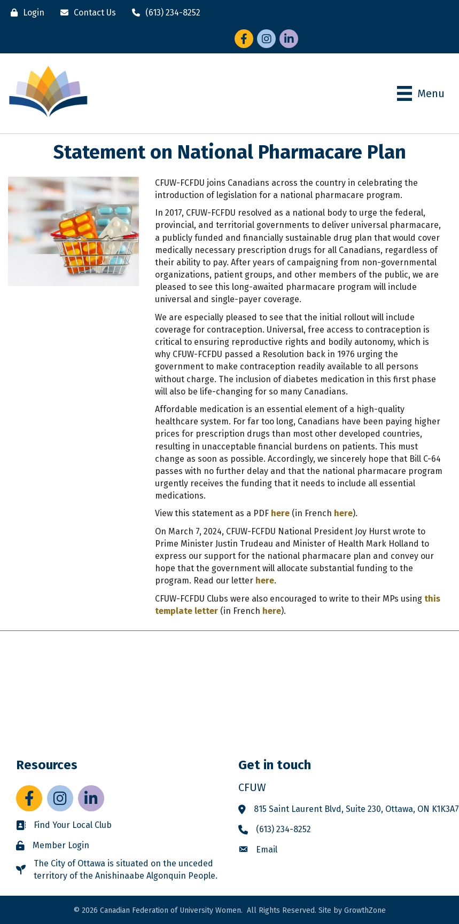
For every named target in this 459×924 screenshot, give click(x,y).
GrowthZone (365, 910)
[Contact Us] (85, 12)
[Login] (24, 12)
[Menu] (421, 93)
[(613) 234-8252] (163, 12)
